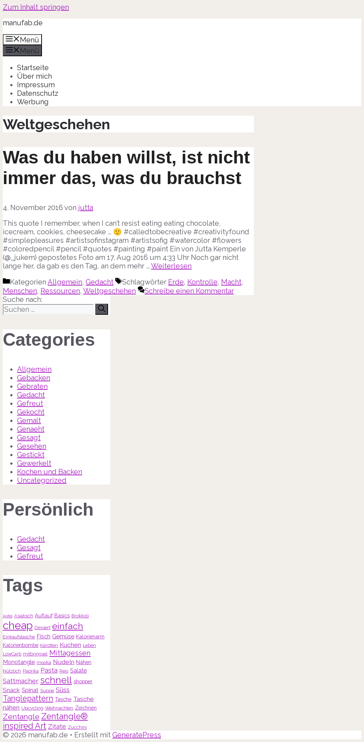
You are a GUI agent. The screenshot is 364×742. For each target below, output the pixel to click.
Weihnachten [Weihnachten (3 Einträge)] (59, 708)
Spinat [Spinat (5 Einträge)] (30, 690)
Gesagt (29, 437)
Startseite (33, 67)
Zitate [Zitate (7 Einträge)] (57, 726)
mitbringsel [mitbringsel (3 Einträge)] (35, 654)
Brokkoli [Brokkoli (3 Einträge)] (80, 615)
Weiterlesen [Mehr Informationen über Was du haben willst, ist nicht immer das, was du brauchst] (171, 266)
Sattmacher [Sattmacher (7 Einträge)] (20, 681)
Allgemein (65, 282)
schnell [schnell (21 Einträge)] (56, 679)
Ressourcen (60, 291)
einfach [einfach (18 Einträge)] (67, 626)
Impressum (36, 84)
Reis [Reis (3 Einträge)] (63, 671)
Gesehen (31, 446)
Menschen (20, 291)
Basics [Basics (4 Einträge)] (62, 615)
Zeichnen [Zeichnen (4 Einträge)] (86, 708)
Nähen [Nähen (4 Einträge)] (83, 662)
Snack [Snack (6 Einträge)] (11, 690)
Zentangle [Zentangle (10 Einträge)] (21, 716)
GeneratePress (136, 735)
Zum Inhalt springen (36, 7)
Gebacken (33, 377)
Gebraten (32, 386)
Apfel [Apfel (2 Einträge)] (7, 616)
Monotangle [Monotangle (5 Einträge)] (19, 662)
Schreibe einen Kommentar (189, 291)
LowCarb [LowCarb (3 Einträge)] (12, 654)
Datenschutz (37, 93)
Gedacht (99, 282)
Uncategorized (41, 480)
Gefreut (30, 403)
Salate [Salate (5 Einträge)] (78, 670)
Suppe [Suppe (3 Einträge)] (47, 690)
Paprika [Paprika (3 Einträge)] (31, 671)
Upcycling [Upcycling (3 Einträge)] (32, 708)
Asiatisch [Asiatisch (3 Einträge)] (23, 615)
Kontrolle (202, 282)
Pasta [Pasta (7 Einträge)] (49, 670)
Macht (231, 282)
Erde (176, 282)
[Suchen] (101, 309)
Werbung (33, 102)
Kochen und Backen (49, 471)
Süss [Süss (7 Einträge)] (63, 690)
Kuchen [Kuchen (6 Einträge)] (70, 644)
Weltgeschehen (109, 291)
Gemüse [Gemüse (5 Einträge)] (63, 636)
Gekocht (30, 412)
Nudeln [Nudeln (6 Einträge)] (63, 661)
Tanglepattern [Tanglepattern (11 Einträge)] (28, 698)
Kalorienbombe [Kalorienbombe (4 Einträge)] (20, 645)
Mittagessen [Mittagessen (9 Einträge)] (70, 653)
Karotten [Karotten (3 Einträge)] (49, 645)
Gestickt (30, 454)
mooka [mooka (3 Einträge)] (44, 662)
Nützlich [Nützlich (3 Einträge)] (12, 671)
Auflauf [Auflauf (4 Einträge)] (44, 615)
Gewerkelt (34, 463)
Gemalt (29, 420)
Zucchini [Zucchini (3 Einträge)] (77, 727)
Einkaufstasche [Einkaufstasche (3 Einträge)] (19, 636)
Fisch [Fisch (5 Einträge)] (43, 636)
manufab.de (23, 23)
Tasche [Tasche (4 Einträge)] (63, 699)
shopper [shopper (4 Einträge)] (83, 681)
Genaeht (30, 429)
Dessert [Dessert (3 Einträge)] (42, 627)
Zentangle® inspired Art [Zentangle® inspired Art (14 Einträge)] (45, 721)
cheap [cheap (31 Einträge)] (18, 625)
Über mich (34, 76)
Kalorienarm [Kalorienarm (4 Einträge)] (90, 636)
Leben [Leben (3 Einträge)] (89, 645)
